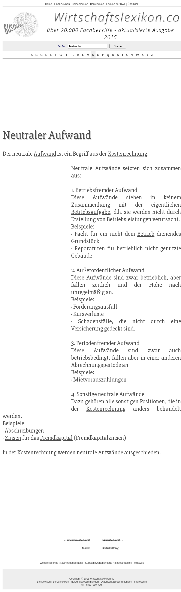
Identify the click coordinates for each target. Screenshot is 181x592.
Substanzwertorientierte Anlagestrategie (108, 562)
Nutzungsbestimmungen (85, 581)
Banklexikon (97, 4)
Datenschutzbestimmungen (116, 581)
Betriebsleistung (126, 219)
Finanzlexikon (62, 4)
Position (149, 401)
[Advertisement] (92, 90)
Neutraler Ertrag (110, 548)
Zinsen (13, 438)
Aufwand (45, 153)
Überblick (133, 4)
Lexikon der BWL (116, 4)
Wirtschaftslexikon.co (116, 17)
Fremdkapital (56, 438)
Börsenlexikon (80, 4)
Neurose (86, 548)
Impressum (140, 581)
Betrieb (145, 233)
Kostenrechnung (127, 153)
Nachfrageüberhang (71, 562)
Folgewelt (138, 562)
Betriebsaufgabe (90, 212)
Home (48, 4)
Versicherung (87, 328)
